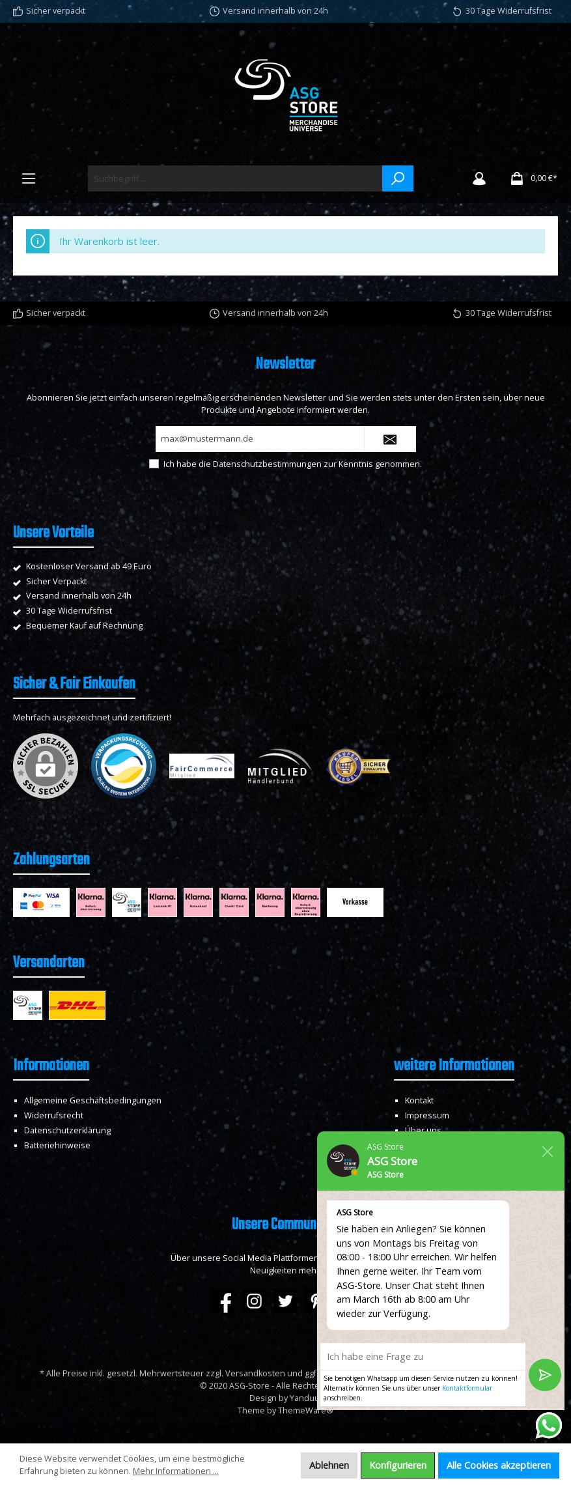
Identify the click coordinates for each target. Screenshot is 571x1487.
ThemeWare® (305, 1410)
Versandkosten (255, 1373)
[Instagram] (254, 1301)
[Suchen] (397, 178)
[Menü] (28, 178)
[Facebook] (223, 1301)
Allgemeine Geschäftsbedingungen (92, 1100)
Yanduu (305, 1398)
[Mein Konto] (479, 178)
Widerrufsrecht (53, 1115)
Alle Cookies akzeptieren (499, 1465)
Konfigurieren (397, 1465)
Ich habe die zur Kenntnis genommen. (292, 464)
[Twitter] (285, 1301)
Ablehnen (329, 1465)
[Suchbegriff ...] (235, 178)
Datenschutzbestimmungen (267, 464)
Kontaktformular (467, 1388)
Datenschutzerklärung (67, 1130)
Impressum (427, 1115)
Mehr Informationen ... (176, 1471)
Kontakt (419, 1100)
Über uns (423, 1130)
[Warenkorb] (529, 178)
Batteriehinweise (57, 1145)
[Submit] (390, 439)
